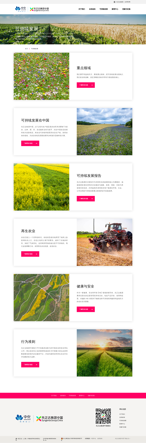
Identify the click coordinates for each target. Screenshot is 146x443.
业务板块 (63, 396)
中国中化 (93, 438)
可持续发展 (34, 49)
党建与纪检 (91, 396)
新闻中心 (81, 396)
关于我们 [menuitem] (81, 9)
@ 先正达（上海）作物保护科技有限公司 (28, 439)
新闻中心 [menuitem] (115, 9)
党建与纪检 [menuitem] (126, 9)
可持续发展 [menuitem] (104, 9)
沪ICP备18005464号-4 (49, 439)
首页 (26, 49)
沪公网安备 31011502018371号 (71, 439)
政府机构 (99, 438)
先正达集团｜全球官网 (123, 2)
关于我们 (54, 396)
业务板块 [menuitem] (92, 9)
